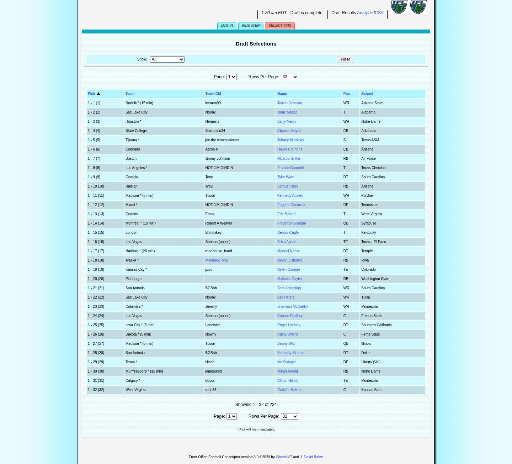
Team (130, 94)
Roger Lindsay (288, 325)
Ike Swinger (286, 362)
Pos (346, 94)
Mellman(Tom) (217, 260)
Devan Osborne (289, 260)
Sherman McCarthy (292, 307)
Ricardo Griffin (288, 158)
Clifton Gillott (287, 381)
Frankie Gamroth (290, 168)
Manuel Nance (288, 251)
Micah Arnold (287, 371)
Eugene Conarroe (291, 205)
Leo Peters (285, 297)
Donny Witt (286, 344)
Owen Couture (288, 269)
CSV (379, 12)
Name (282, 94)
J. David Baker (311, 457)
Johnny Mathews (290, 140)
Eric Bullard (286, 214)
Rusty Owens (287, 334)
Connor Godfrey (290, 316)
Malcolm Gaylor (289, 279)
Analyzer (365, 12)
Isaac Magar (287, 112)
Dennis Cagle (288, 232)
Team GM (213, 94)
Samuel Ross (287, 186)
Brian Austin (286, 242)
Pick (94, 94)
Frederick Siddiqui (291, 223)
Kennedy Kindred (291, 353)
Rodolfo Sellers (289, 390)
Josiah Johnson (289, 103)
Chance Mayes (289, 131)
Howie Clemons (289, 149)
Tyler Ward (285, 177)
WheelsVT (284, 457)
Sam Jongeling (289, 288)
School (367, 94)
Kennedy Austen (290, 195)
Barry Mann (286, 121)
